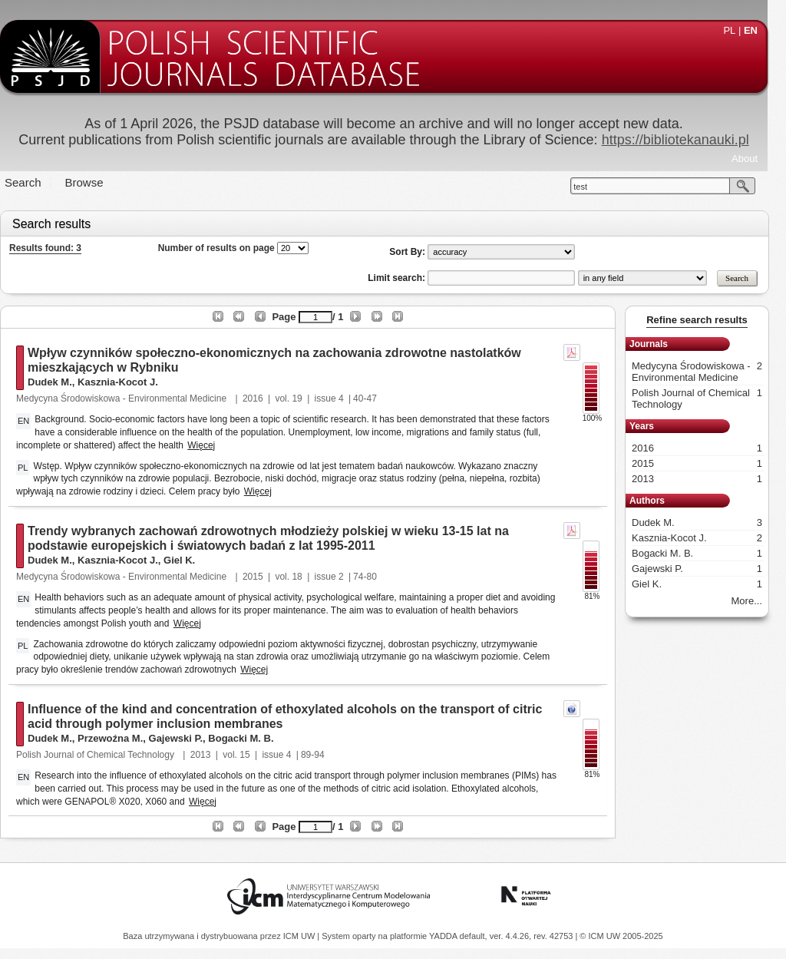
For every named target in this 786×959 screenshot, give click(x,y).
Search (32, 182)
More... (756, 601)
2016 (262, 398)
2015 (262, 576)
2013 (210, 754)
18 (306, 576)
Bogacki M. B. (249, 738)
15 (254, 754)
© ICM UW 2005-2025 (621, 936)
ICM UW (300, 936)
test (589, 186)
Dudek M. (59, 382)
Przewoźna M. (119, 738)
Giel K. (188, 560)
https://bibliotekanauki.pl (684, 139)
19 (306, 398)
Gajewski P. (185, 738)
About (754, 158)
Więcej (210, 445)
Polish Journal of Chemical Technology (105, 754)
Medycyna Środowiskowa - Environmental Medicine (131, 398)
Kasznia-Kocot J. (127, 382)
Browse (93, 182)
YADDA (444, 936)
